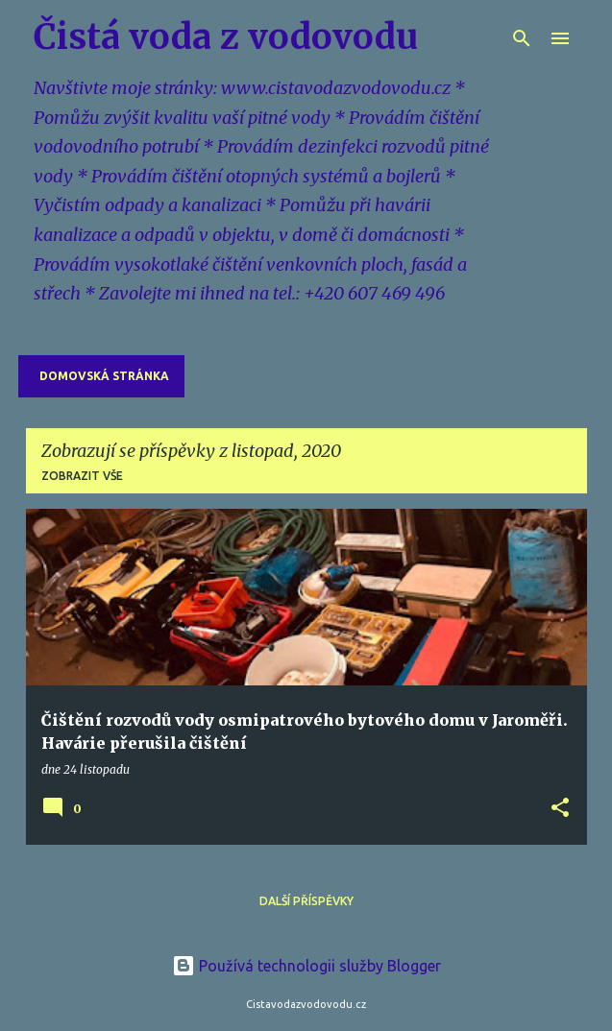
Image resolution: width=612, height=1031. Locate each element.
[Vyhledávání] (521, 38)
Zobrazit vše (82, 475)
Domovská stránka (104, 376)
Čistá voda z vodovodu (226, 37)
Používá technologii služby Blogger (306, 965)
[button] (560, 809)
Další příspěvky (306, 901)
